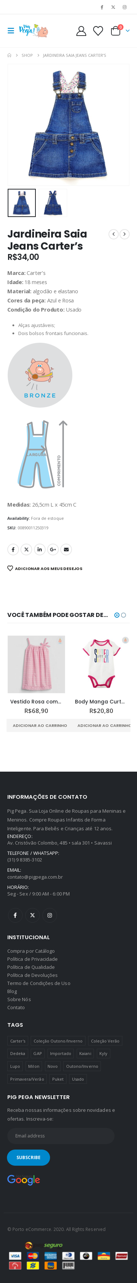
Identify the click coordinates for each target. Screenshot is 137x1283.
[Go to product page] (36, 665)
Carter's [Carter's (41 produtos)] (18, 1041)
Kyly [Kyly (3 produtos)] (103, 1053)
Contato (16, 1007)
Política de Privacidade (32, 959)
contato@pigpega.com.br (35, 877)
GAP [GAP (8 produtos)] (37, 1053)
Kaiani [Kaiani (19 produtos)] (85, 1053)
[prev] (114, 234)
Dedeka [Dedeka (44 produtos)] (17, 1053)
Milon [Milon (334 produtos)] (33, 1066)
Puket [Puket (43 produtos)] (58, 1079)
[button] (13, 31)
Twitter (26, 549)
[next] (124, 234)
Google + (53, 549)
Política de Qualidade (31, 967)
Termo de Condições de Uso (39, 983)
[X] (113, 7)
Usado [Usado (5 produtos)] (78, 1079)
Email (66, 549)
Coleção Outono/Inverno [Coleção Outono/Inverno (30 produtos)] (58, 1041)
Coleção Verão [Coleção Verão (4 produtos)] (105, 1041)
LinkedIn (40, 549)
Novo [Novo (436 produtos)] (52, 1066)
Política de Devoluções (32, 975)
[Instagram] (124, 7)
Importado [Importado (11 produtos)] (60, 1053)
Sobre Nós (19, 999)
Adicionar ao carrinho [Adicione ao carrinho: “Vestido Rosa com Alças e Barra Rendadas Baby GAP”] (40, 725)
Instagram (49, 915)
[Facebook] (101, 7)
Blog (12, 991)
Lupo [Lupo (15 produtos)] (15, 1066)
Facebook (13, 549)
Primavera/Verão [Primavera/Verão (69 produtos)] (27, 1079)
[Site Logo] (33, 31)
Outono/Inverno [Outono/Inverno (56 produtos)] (82, 1066)
